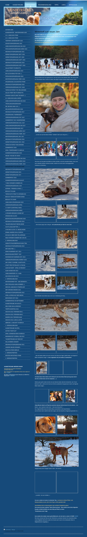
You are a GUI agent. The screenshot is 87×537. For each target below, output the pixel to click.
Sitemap (13, 529)
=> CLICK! (8, 372)
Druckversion (7, 529)
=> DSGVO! (12, 375)
